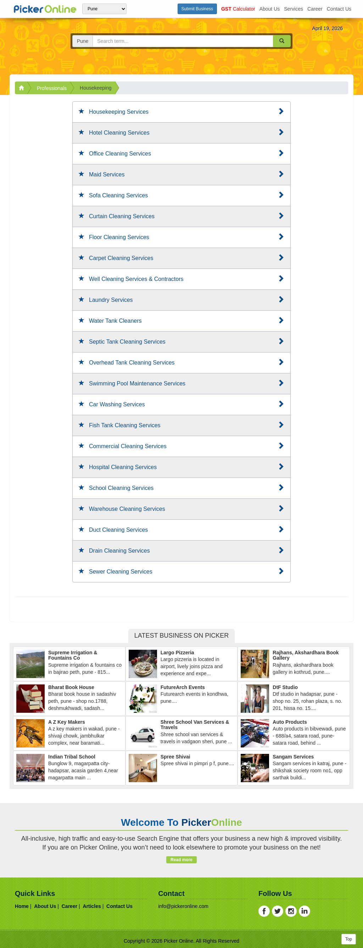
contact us (339, 9)
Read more (181, 859)
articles (92, 906)
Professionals (52, 88)
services (293, 9)
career (315, 9)
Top (348, 939)
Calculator (238, 9)
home (22, 906)
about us (269, 9)
